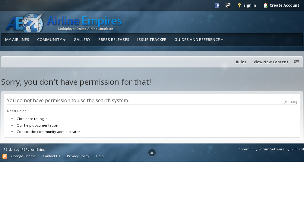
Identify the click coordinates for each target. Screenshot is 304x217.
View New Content (271, 62)
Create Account (281, 5)
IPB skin (8, 149)
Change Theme (23, 156)
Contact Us (51, 156)
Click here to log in (32, 118)
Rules (241, 62)
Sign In (246, 5)
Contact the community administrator (48, 131)
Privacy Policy (78, 156)
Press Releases (113, 39)
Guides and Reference (198, 39)
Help (100, 156)
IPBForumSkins (33, 149)
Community (51, 39)
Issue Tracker (151, 39)
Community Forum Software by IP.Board (271, 149)
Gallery (82, 39)
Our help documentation (37, 125)
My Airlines (17, 39)
